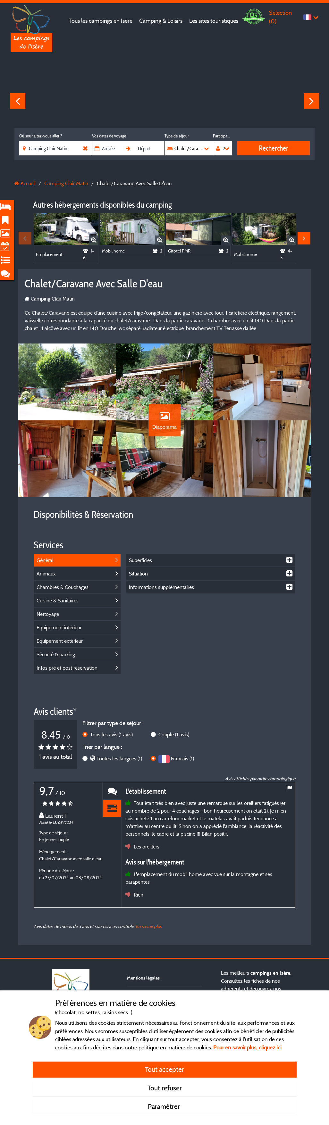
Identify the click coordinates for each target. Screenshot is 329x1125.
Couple (173, 734)
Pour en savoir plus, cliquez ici (247, 1047)
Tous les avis (111, 734)
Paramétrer (164, 1106)
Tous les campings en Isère (100, 20)
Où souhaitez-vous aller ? (40, 136)
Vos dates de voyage (109, 136)
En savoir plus (149, 926)
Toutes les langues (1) (119, 758)
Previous (17, 101)
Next (311, 101)
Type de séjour (176, 136)
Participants (222, 136)
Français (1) (182, 758)
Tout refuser (165, 1088)
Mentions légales (143, 977)
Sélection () (280, 17)
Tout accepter (164, 1069)
